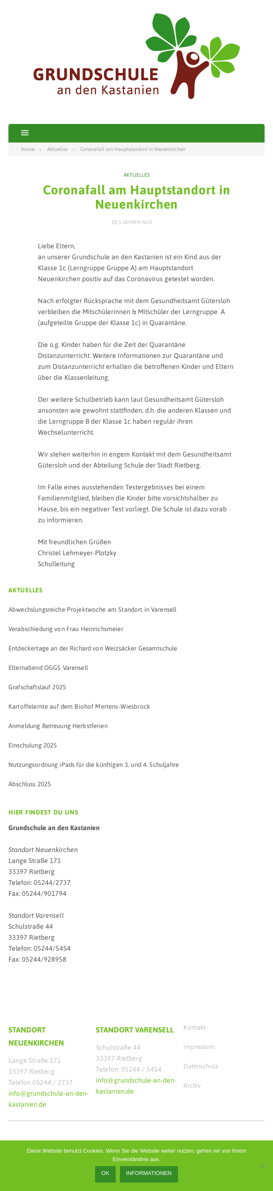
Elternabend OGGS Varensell (48, 667)
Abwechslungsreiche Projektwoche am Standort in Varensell (92, 609)
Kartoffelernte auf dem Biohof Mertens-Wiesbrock (79, 706)
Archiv (192, 1085)
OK (105, 1173)
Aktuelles (137, 175)
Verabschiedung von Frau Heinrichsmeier (65, 628)
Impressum (198, 1046)
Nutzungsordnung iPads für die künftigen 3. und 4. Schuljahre (93, 764)
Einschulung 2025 (32, 745)
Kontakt (194, 1027)
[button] (18, 133)
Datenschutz (200, 1066)
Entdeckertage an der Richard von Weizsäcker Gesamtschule (92, 648)
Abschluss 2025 (29, 784)
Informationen (149, 1173)
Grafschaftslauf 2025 (37, 687)
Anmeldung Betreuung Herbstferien (58, 725)
